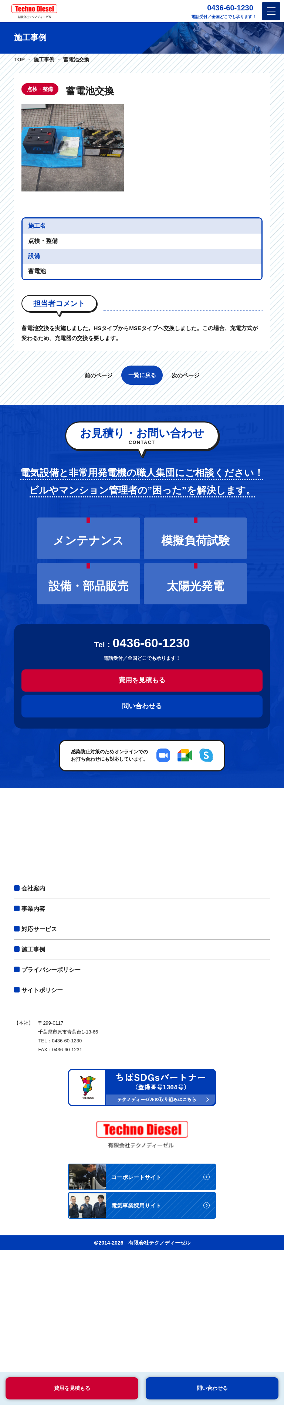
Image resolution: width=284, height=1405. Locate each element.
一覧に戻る (142, 494)
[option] (141, 207)
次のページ (185, 494)
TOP (19, 59)
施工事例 (44, 59)
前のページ (98, 494)
